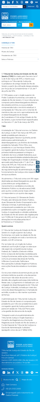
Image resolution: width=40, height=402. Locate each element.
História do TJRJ (7, 48)
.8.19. (19, 25)
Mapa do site (27, 380)
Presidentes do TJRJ (9, 55)
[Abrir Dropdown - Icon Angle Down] (24, 6)
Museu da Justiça (8, 52)
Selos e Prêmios (7, 59)
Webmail (31, 6)
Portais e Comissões (10, 6)
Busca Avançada (25, 22)
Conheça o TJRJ (8, 43)
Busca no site (10, 379)
